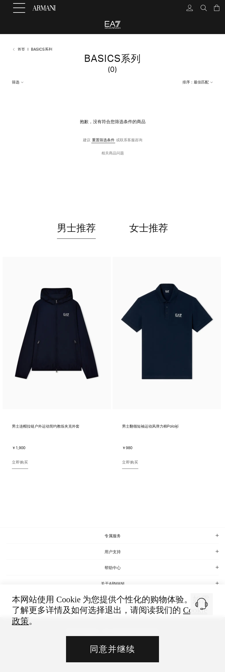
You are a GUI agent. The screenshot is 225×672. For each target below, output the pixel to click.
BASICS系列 (41, 49)
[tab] (112, 535)
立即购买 (20, 462)
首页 (21, 49)
